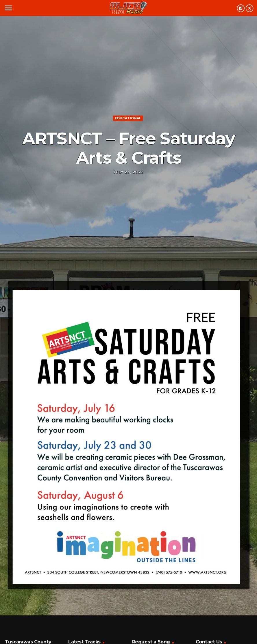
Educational (128, 118)
